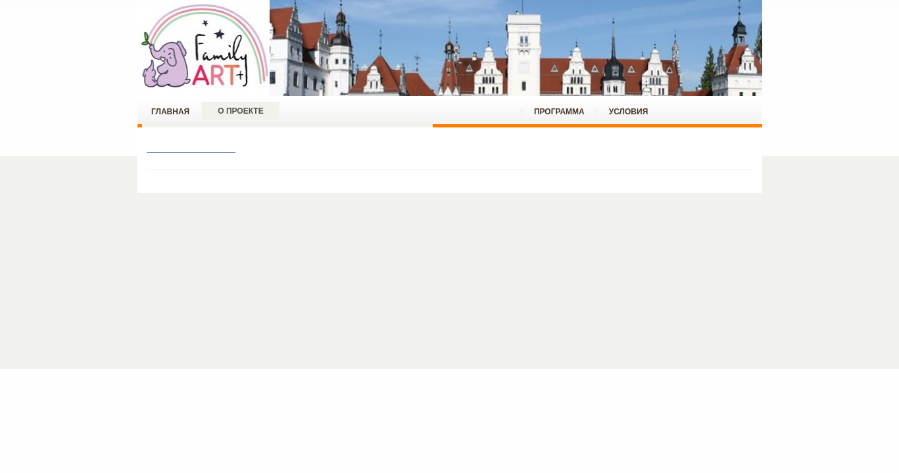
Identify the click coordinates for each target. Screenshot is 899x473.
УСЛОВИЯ (628, 111)
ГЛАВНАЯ (170, 111)
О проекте (240, 111)
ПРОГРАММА (559, 111)
